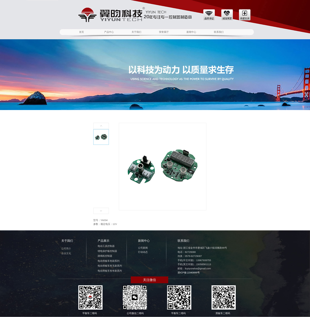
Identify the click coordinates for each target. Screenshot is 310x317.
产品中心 (109, 32)
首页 (81, 32)
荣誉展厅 (164, 32)
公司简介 (66, 248)
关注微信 (149, 280)
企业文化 (66, 253)
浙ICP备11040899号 (189, 272)
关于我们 (136, 32)
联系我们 (219, 32)
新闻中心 (191, 32)
